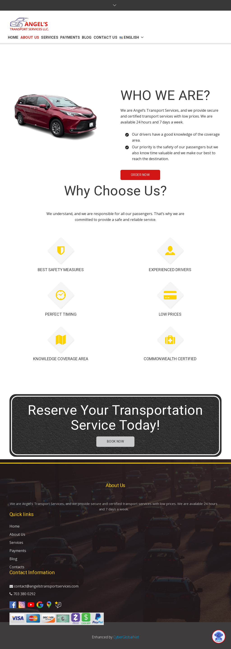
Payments (17, 550)
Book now (115, 441)
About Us (17, 534)
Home (14, 526)
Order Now (140, 175)
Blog (13, 558)
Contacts (16, 566)
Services (16, 542)
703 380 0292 (22, 593)
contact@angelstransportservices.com (44, 586)
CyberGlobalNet (126, 637)
